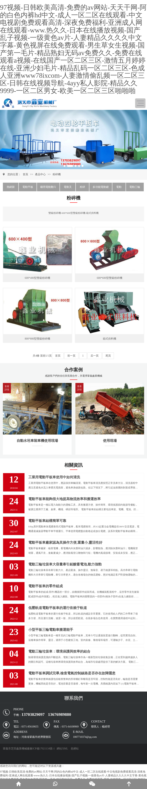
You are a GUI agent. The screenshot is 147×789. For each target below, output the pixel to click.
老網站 (75, 748)
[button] (4, 139)
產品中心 (40, 174)
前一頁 (71, 355)
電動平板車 (27, 188)
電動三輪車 (134, 188)
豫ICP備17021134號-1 (42, 748)
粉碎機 (57, 174)
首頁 (25, 174)
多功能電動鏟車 (101, 188)
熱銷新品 (11, 188)
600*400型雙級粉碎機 (37, 278)
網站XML (62, 748)
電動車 (119, 188)
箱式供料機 (109, 338)
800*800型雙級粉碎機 (37, 338)
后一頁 (95, 355)
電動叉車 (68, 188)
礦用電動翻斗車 (48, 188)
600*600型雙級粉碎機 (109, 278)
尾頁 (108, 355)
